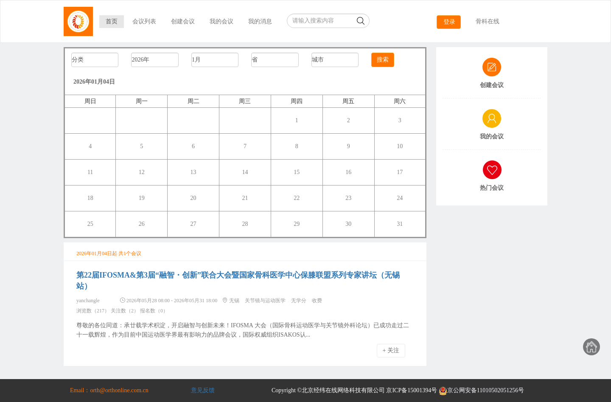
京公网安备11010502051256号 (481, 390)
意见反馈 (203, 390)
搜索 (383, 59)
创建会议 (183, 21)
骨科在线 (487, 21)
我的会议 (221, 21)
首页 (112, 21)
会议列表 (144, 21)
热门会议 (492, 188)
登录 (449, 22)
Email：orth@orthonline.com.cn (109, 390)
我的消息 (260, 21)
